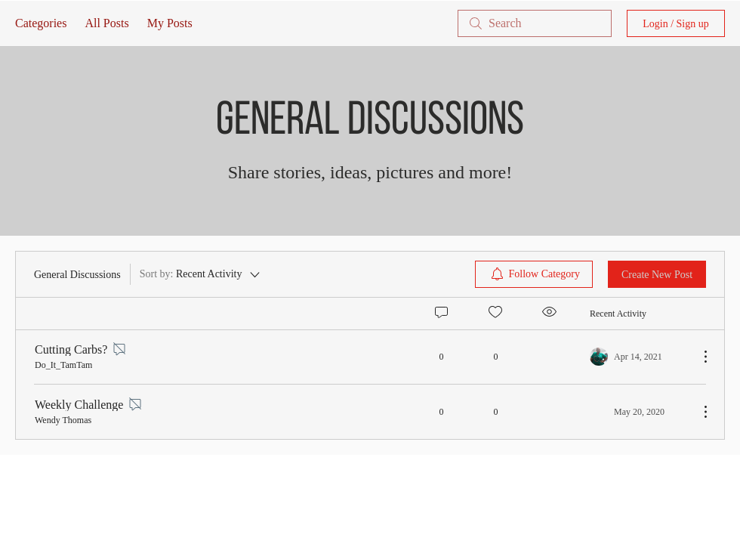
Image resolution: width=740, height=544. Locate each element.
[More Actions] (698, 357)
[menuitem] (534, 274)
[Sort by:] (201, 274)
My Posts (170, 23)
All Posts (106, 23)
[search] (535, 23)
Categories (40, 23)
